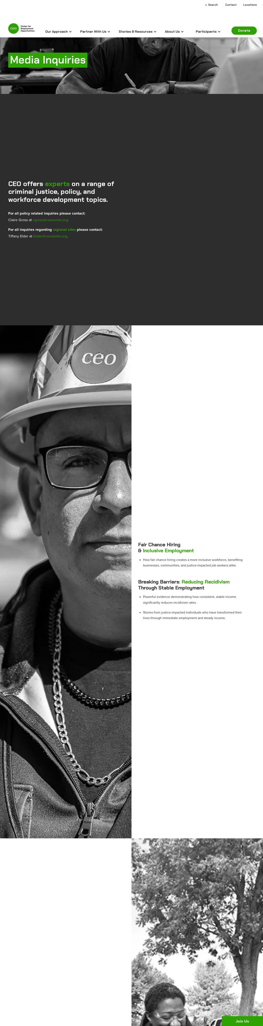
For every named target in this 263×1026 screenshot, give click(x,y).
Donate (244, 30)
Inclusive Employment (168, 550)
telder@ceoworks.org (50, 236)
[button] (58, 31)
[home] (21, 30)
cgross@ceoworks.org (50, 219)
